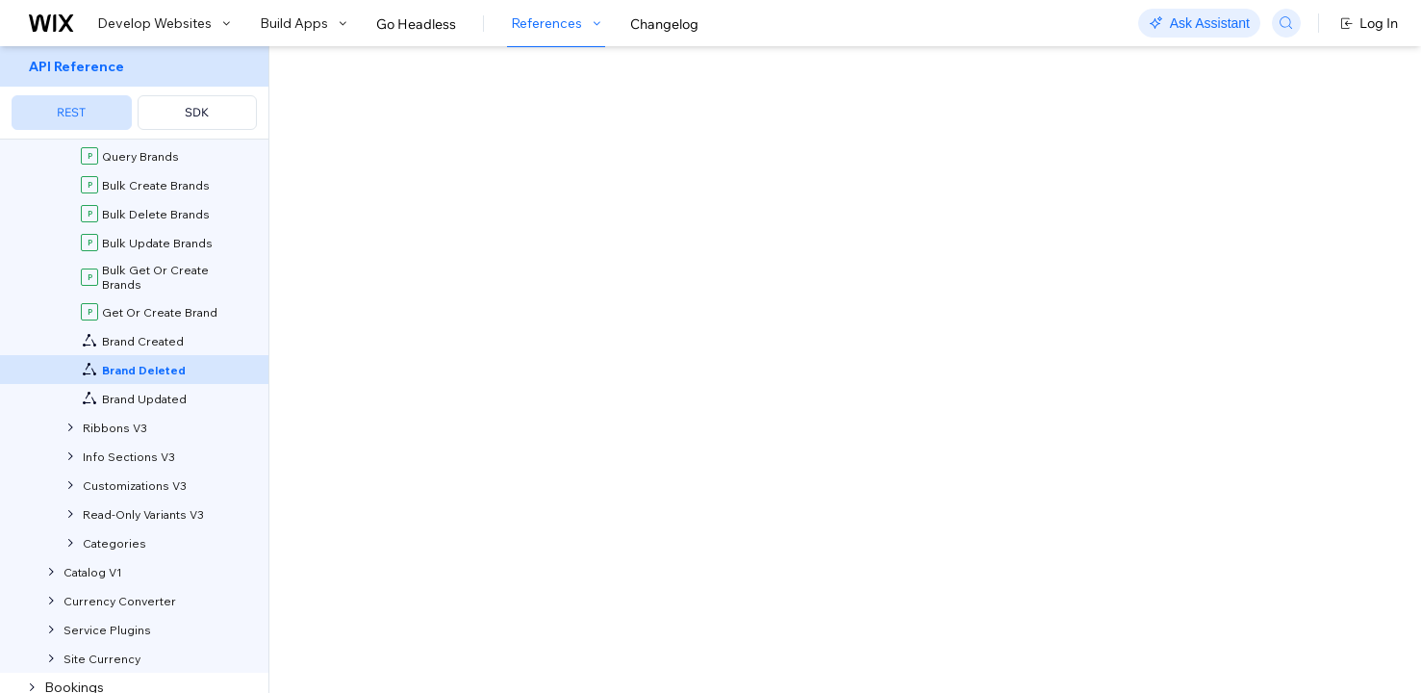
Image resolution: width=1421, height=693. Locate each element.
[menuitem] (134, 93)
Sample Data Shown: (1028, 658)
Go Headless (416, 24)
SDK (197, 112)
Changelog (664, 24)
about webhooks (806, 227)
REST (71, 112)
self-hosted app (538, 207)
